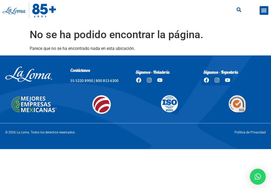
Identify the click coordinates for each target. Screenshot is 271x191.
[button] (264, 10)
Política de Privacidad (250, 132)
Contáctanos (80, 70)
